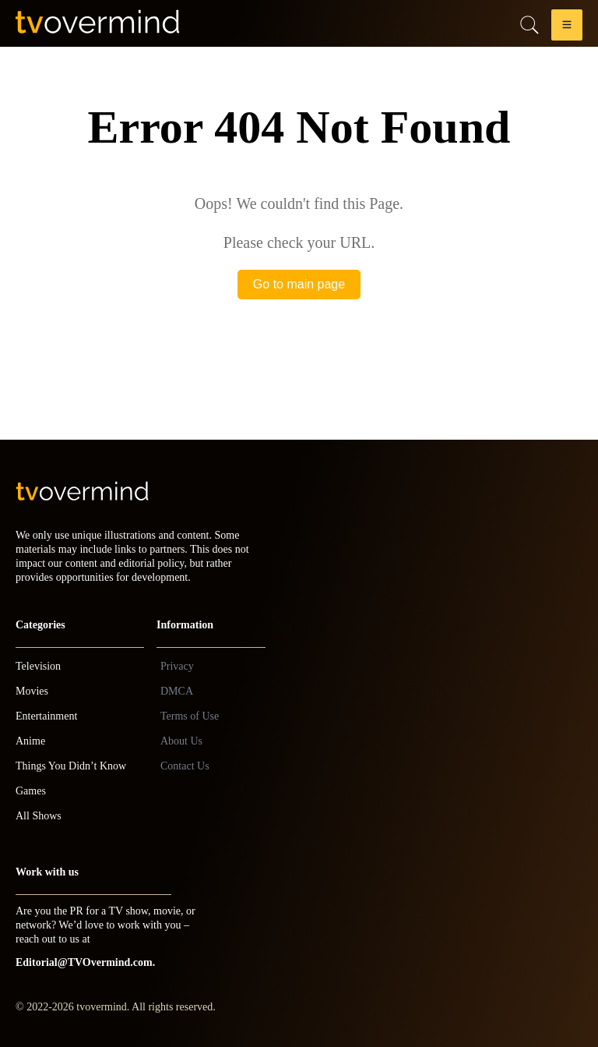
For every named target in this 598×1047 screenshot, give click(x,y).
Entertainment (46, 716)
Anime (30, 741)
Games (31, 791)
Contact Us (184, 766)
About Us (181, 741)
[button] (566, 27)
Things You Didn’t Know (71, 766)
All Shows (39, 816)
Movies (32, 691)
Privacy (177, 666)
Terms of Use (189, 716)
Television (38, 666)
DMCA (176, 691)
